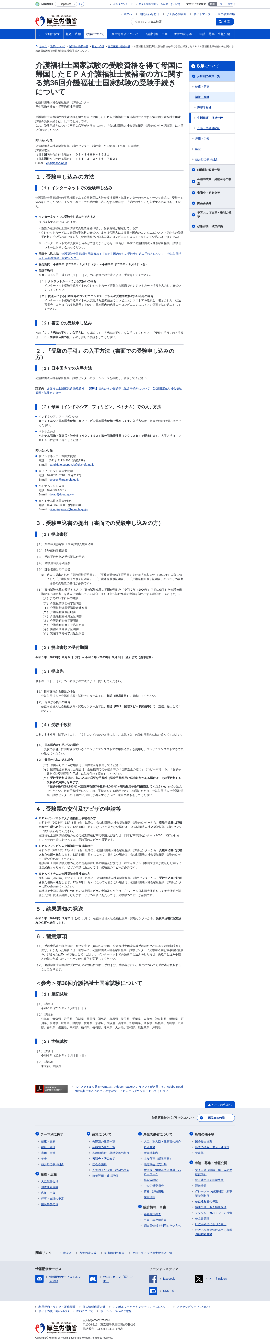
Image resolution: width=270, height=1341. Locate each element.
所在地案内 (151, 1151)
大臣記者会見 (49, 1179)
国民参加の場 (226, 14)
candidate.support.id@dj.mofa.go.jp (71, 464)
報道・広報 (49, 1172)
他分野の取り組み (206, 159)
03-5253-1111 (106, 1326)
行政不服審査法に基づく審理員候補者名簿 (213, 1230)
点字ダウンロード (123, 4)
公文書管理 (202, 1216)
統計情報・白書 (155, 1205)
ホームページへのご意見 (116, 1309)
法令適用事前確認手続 (209, 1178)
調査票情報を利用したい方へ (162, 1223)
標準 (212, 4)
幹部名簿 (149, 1146)
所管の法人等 (87, 1251)
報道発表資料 (49, 1185)
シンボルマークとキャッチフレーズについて (141, 1304)
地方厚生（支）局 (155, 1163)
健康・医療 (202, 86)
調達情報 (201, 1183)
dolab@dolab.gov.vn (62, 494)
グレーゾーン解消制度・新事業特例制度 (213, 1191)
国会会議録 (204, 203)
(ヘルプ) (175, 4)
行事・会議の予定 (52, 1196)
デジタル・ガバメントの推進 (213, 1210)
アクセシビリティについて (194, 1304)
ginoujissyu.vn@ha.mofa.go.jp (68, 509)
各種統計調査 (152, 1212)
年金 (198, 149)
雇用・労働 (202, 138)
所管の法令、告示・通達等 (212, 1146)
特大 (230, 4)
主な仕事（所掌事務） (158, 1157)
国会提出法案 (203, 1140)
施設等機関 (151, 1178)
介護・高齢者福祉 (208, 128)
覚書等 (199, 1151)
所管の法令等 (205, 1133)
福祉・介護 (202, 97)
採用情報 (149, 1196)
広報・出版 (48, 1190)
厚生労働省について (158, 1133)
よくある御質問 (176, 14)
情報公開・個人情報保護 (210, 1205)
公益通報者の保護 (206, 1199)
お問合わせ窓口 (149, 14)
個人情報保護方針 (94, 1304)
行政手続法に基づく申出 (210, 1222)
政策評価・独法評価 (210, 226)
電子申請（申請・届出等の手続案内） (213, 1170)
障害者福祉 (204, 107)
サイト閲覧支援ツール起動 (153, 4)
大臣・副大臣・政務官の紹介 (162, 1140)
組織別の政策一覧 (208, 169)
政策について (208, 66)
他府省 (67, 1251)
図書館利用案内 (114, 1251)
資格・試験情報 (154, 1190)
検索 (227, 21)
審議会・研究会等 (208, 192)
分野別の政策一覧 (208, 76)
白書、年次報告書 (155, 1218)
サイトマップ (202, 14)
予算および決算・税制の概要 (214, 214)
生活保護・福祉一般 (210, 117)
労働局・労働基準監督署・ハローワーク (162, 1171)
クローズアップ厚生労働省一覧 (152, 1251)
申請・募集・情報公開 (211, 1161)
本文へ (128, 14)
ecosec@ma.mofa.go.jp (64, 479)
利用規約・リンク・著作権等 (56, 1304)
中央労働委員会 (154, 1184)
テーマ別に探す (52, 1133)
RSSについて (84, 1309)
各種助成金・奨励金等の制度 (214, 181)
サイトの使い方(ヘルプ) (53, 1309)
